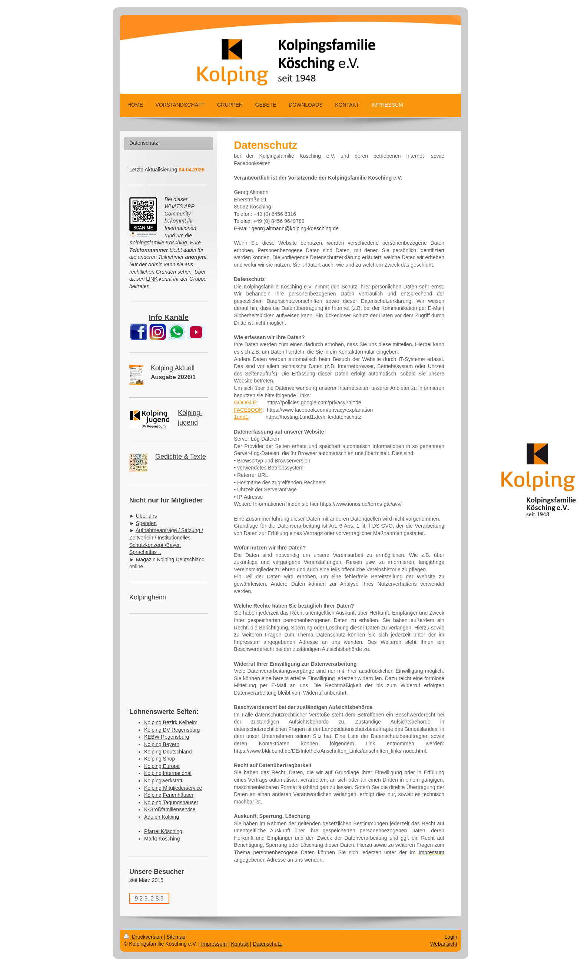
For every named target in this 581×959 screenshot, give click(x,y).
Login (451, 937)
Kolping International (168, 773)
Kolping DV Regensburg (172, 730)
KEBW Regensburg (166, 737)
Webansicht (443, 944)
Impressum (214, 944)
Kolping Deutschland (168, 752)
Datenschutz (267, 944)
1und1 (241, 417)
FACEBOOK (248, 410)
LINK (151, 279)
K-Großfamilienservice (169, 809)
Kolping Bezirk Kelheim (170, 722)
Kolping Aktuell (173, 368)
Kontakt (239, 944)
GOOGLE (245, 402)
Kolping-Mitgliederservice (173, 788)
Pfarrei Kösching (163, 831)
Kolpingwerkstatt (163, 780)
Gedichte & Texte (180, 456)
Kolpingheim (147, 597)
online (136, 566)
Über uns (146, 516)
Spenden (146, 523)
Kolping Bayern (161, 744)
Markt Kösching (162, 839)
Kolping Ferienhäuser (168, 795)
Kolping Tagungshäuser (171, 802)
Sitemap (175, 937)
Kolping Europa (162, 766)
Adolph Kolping (161, 817)
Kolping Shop (159, 759)
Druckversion (143, 937)
